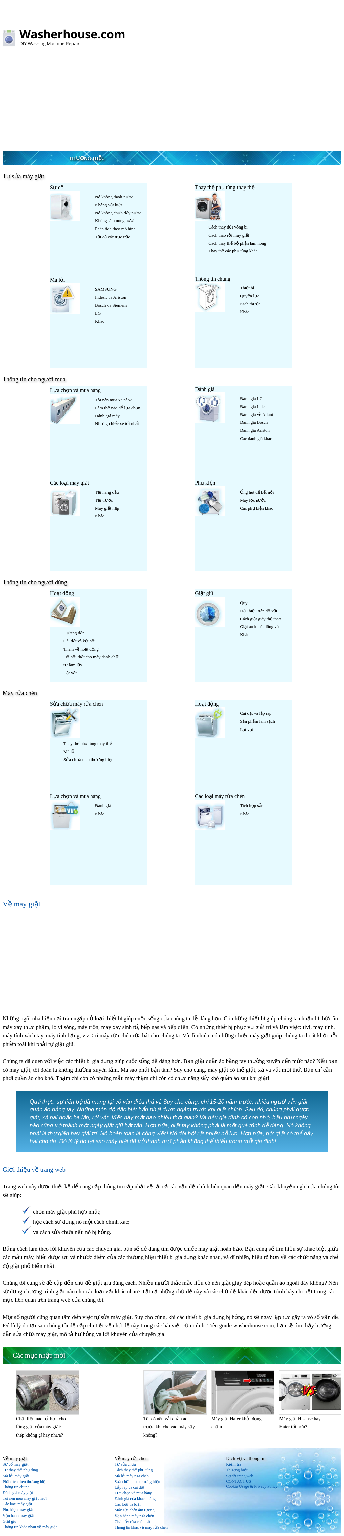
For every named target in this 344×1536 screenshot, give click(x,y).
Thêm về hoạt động (81, 649)
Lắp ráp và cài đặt (129, 1487)
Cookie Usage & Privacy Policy (251, 1486)
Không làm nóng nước (115, 220)
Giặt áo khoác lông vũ (259, 626)
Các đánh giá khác (256, 438)
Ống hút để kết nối (257, 492)
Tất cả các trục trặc (112, 236)
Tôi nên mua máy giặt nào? (25, 1498)
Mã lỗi (57, 280)
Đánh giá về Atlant (256, 414)
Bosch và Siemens (111, 305)
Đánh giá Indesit (254, 406)
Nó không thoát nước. (114, 196)
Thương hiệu (87, 158)
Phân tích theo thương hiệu (25, 1481)
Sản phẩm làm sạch (257, 721)
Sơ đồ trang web (239, 1475)
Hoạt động (62, 593)
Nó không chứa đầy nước (118, 212)
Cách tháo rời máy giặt (228, 235)
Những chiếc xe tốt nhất (117, 423)
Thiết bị (247, 287)
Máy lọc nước (253, 500)
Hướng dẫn (74, 632)
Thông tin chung (212, 279)
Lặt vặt (70, 672)
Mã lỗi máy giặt (16, 1475)
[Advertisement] (172, 100)
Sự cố (57, 187)
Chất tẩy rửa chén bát (132, 1521)
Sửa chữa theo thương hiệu (88, 759)
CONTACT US (238, 1481)
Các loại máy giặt (69, 483)
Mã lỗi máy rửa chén (132, 1475)
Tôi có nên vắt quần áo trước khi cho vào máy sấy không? (169, 1427)
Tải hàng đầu (107, 492)
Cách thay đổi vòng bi (227, 227)
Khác (99, 321)
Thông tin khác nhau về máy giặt (30, 1527)
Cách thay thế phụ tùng (134, 1470)
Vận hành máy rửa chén (134, 1515)
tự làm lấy (72, 664)
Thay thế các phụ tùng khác (232, 250)
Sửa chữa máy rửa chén (76, 704)
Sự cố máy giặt (15, 1464)
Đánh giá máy (107, 415)
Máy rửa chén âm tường (135, 1510)
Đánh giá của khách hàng (135, 1498)
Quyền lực (249, 295)
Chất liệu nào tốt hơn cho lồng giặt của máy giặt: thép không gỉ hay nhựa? (41, 1427)
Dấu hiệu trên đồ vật (258, 610)
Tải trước (104, 500)
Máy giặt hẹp (107, 508)
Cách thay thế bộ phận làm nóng (237, 243)
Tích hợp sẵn (251, 805)
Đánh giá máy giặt (18, 1492)
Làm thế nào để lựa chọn (117, 407)
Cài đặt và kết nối (79, 641)
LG (98, 313)
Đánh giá (204, 389)
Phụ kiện (205, 483)
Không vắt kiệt (108, 204)
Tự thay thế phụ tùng (20, 1470)
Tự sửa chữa (125, 1464)
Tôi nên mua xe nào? (113, 399)
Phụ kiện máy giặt (18, 1509)
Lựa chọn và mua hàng (75, 390)
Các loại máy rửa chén (220, 796)
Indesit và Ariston (110, 297)
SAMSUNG (106, 289)
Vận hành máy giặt (18, 1515)
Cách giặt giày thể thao (260, 618)
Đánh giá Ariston (255, 430)
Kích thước (250, 303)
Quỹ (244, 602)
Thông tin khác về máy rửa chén (141, 1527)
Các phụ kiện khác (256, 508)
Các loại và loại (128, 1504)
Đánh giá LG (251, 398)
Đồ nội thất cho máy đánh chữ (90, 656)
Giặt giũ (204, 593)
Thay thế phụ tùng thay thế (225, 187)
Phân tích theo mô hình (115, 228)
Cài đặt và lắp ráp (255, 713)
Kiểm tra (233, 1464)
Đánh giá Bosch (254, 422)
